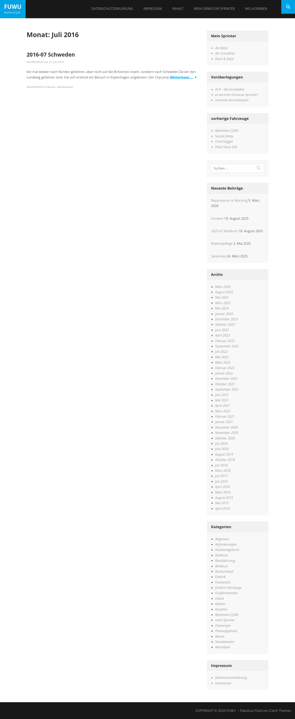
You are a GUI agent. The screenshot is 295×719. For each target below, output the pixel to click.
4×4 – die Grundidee (229, 89)
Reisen (51, 87)
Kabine (220, 604)
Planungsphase (226, 631)
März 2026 (222, 286)
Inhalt (178, 8)
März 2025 (222, 303)
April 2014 (222, 508)
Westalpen (222, 647)
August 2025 (224, 292)
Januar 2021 (224, 422)
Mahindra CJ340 (226, 130)
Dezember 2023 (226, 319)
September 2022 (227, 346)
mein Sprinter (225, 620)
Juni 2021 (222, 394)
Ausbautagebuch (227, 549)
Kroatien (221, 609)
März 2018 (222, 470)
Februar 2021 (225, 416)
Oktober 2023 (225, 324)
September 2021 (227, 389)
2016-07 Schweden (51, 54)
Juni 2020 (222, 449)
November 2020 (226, 432)
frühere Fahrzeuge (228, 587)
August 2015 (224, 497)
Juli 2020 (221, 443)
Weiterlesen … (181, 77)
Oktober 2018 (225, 459)
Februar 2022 (225, 368)
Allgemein (222, 539)
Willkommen (256, 8)
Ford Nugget (224, 141)
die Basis (221, 48)
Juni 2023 (222, 330)
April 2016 (222, 487)
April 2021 (222, 405)
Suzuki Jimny (224, 136)
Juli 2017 (221, 476)
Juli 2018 (221, 465)
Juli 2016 (221, 481)
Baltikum (221, 555)
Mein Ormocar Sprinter (214, 8)
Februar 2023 (225, 341)
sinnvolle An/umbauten (231, 100)
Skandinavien (65, 87)
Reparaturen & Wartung (229, 200)
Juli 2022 (221, 351)
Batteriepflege (222, 243)
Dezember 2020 (226, 427)
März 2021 (222, 411)
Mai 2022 (222, 357)
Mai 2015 (222, 503)
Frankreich (222, 582)
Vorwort (217, 218)
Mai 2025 (222, 297)
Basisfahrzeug (225, 560)
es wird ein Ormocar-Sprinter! (236, 94)
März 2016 (222, 492)
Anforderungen (226, 544)
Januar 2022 (224, 373)
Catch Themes (280, 710)
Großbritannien (226, 593)
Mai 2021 (222, 400)
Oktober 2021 (225, 384)
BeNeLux (221, 566)
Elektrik (220, 577)
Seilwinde (218, 256)
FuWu (13, 6)
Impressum (152, 8)
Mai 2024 (222, 308)
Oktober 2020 (225, 438)
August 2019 (224, 454)
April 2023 (222, 335)
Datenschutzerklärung (112, 8)
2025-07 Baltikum (224, 231)
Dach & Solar (224, 59)
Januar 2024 (224, 314)
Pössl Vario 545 (226, 147)
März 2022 (222, 362)
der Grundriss (225, 53)
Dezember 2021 (226, 378)
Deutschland (224, 571)
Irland (219, 598)
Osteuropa (222, 625)
